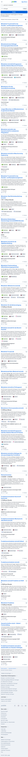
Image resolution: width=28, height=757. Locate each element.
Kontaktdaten (4, 715)
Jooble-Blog (3, 730)
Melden (24, 40)
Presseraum (3, 716)
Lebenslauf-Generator (5, 750)
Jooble (8, 755)
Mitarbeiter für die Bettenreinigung (11, 305)
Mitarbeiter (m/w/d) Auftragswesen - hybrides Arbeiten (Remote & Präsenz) (12, 64)
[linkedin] (25, 705)
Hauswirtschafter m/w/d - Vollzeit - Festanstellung (11, 624)
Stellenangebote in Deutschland (7, 741)
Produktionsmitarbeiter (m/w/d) (10, 562)
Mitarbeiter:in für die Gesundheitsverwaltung (8, 87)
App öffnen (24, 1)
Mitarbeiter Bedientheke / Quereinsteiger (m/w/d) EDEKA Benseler (12, 219)
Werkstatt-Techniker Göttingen (7, 694)
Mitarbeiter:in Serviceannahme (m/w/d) (12, 408)
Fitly (2, 752)
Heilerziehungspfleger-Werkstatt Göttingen (10, 679)
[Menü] (2, 2)
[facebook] (15, 705)
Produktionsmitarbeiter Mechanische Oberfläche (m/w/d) (11, 519)
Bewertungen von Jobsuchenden (8, 722)
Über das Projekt (4, 711)
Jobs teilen (3, 729)
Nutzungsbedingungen (5, 743)
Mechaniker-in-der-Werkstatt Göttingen (9, 683)
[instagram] (18, 705)
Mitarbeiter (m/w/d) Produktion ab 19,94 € (12, 581)
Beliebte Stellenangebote (6, 699)
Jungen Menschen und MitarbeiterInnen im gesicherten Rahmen (12, 109)
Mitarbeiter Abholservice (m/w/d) (10, 285)
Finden (14, 12)
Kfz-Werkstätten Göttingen (6, 681)
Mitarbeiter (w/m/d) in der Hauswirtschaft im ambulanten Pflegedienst (10, 131)
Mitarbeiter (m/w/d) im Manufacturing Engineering (12, 154)
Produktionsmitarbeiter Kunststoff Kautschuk (11, 497)
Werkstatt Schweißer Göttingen (7, 685)
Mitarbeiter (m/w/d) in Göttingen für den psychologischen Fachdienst (11, 454)
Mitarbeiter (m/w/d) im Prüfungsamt (11, 387)
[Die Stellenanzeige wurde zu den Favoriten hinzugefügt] (26, 24)
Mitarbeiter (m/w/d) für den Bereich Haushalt (11, 328)
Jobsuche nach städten (6, 701)
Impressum (3, 746)
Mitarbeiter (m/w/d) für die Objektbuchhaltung (8, 242)
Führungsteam (4, 718)
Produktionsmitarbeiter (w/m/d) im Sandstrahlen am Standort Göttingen (11, 646)
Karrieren (3, 723)
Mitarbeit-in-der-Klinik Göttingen (7, 678)
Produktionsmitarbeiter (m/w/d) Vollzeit (12, 541)
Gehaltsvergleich (4, 748)
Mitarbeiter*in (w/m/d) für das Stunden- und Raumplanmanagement (12, 24)
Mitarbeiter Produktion (7, 603)
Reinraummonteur (6, 475)
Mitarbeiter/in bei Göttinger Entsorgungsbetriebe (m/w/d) (9, 44)
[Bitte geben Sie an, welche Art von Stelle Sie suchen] (14, 5)
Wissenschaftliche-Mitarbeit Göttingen (9, 690)
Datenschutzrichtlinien (5, 744)
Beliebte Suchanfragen (7, 673)
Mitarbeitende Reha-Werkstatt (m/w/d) (12, 371)
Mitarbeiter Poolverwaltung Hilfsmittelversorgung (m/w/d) (9, 266)
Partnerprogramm (4, 734)
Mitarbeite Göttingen (5, 687)
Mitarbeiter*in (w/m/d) (7, 351)
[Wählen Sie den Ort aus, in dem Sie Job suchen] (14, 8)
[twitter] (22, 705)
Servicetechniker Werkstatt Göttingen (9, 688)
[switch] (26, 19)
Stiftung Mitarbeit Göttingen (7, 692)
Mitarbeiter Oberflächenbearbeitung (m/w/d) (11, 197)
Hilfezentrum (3, 713)
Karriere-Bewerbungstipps (6, 732)
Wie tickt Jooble (4, 720)
